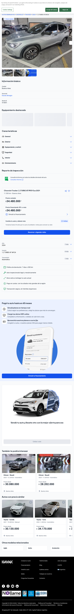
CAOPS (60, 565)
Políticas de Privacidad (44, 603)
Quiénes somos (43, 569)
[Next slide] (71, 43)
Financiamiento (25, 565)
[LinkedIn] (17, 586)
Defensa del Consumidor (31, 605)
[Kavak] (4, 3)
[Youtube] (12, 586)
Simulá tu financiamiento (37, 376)
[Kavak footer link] (7, 569)
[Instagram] (8, 586)
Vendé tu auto (25, 569)
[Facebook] (3, 586)
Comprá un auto (26, 561)
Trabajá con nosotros (45, 574)
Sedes (23, 574)
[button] (64, 221)
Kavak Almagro (7, 95)
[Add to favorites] (32, 456)
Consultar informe (16, 179)
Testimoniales (43, 561)
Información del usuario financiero (12, 605)
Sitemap (59, 605)
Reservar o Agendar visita (37, 232)
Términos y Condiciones (60, 603)
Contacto (42, 578)
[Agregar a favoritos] (69, 191)
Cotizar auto (37, 441)
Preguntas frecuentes (27, 578)
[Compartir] (66, 191)
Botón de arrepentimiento (48, 605)
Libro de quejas (62, 561)
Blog (40, 565)
